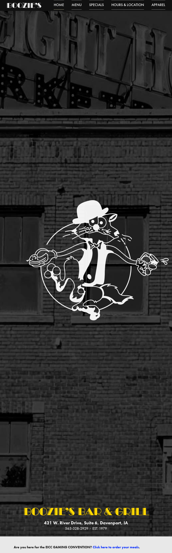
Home (59, 5)
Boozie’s (23, 6)
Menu (77, 5)
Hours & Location (127, 5)
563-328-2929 (76, 528)
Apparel (158, 5)
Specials (96, 5)
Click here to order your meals (116, 547)
